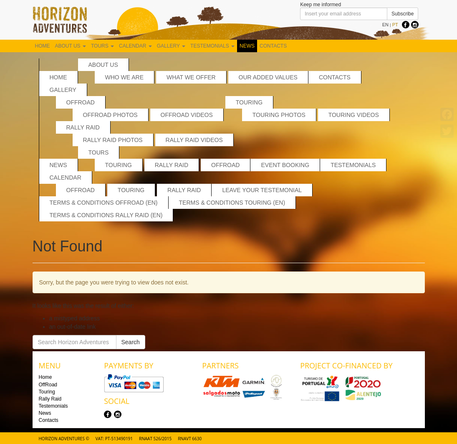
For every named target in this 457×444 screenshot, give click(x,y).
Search (130, 342)
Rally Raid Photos (113, 140)
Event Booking (285, 165)
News (247, 46)
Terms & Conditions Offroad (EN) (104, 202)
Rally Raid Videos (194, 140)
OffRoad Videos (187, 115)
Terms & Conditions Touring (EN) (232, 202)
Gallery (171, 46)
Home (42, 46)
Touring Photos (279, 115)
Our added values (268, 77)
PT (395, 24)
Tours (102, 46)
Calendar (135, 46)
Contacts (273, 46)
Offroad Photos (110, 115)
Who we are (124, 77)
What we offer (191, 77)
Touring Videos (353, 115)
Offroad (80, 190)
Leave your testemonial (262, 190)
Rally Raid (83, 127)
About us (70, 46)
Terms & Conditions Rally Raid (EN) (106, 215)
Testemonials (212, 46)
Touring (249, 102)
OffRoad (80, 102)
